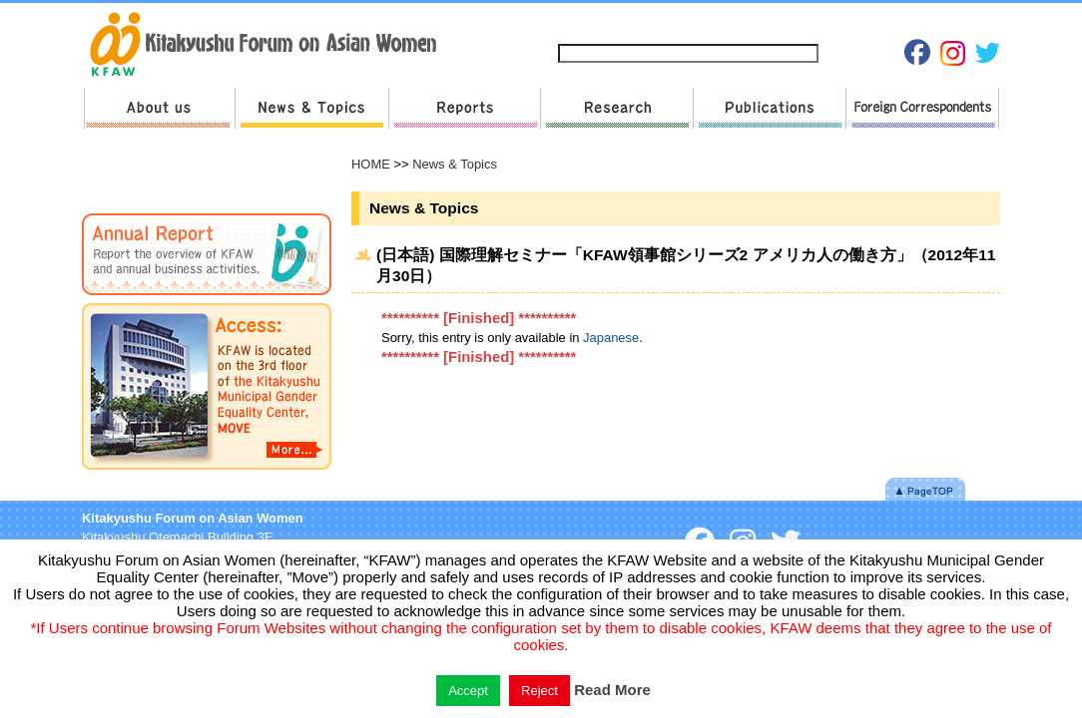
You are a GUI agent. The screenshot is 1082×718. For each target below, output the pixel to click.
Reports (464, 108)
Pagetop (925, 489)
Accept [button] (468, 690)
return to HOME (270, 46)
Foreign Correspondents (922, 108)
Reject (539, 690)
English (967, 21)
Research (616, 108)
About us (159, 108)
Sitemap (636, 21)
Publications (769, 108)
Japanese (900, 21)
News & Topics (311, 108)
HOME (370, 164)
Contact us (714, 21)
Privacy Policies (811, 21)
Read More (612, 689)
